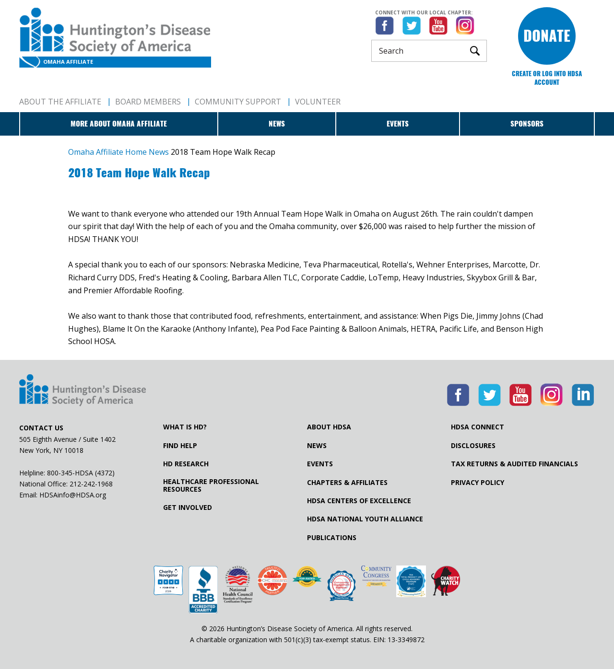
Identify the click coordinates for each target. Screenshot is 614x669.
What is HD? (185, 427)
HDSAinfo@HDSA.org (72, 494)
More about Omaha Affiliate (119, 123)
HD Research (186, 464)
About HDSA (329, 427)
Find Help (180, 446)
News (277, 123)
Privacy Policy (477, 482)
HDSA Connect (477, 427)
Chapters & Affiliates (347, 482)
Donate (546, 36)
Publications (331, 538)
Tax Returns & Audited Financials (514, 464)
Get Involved (187, 507)
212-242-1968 (91, 483)
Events (398, 123)
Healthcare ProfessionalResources (211, 485)
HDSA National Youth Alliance (365, 519)
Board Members (148, 101)
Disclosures (473, 446)
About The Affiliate (60, 101)
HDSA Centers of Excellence (359, 501)
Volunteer (318, 101)
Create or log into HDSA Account (547, 77)
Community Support (238, 101)
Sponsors (526, 123)
